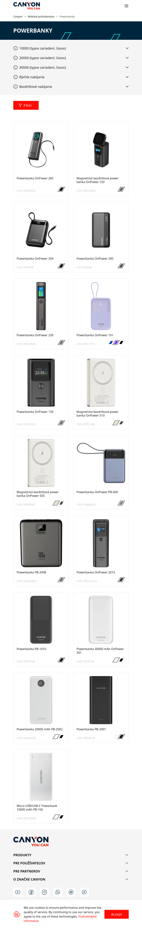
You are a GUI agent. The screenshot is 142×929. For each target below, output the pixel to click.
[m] (84, 892)
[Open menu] (126, 6)
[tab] (71, 48)
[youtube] (17, 892)
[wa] (57, 892)
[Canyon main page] (26, 6)
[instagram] (44, 892)
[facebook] (31, 892)
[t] (71, 892)
